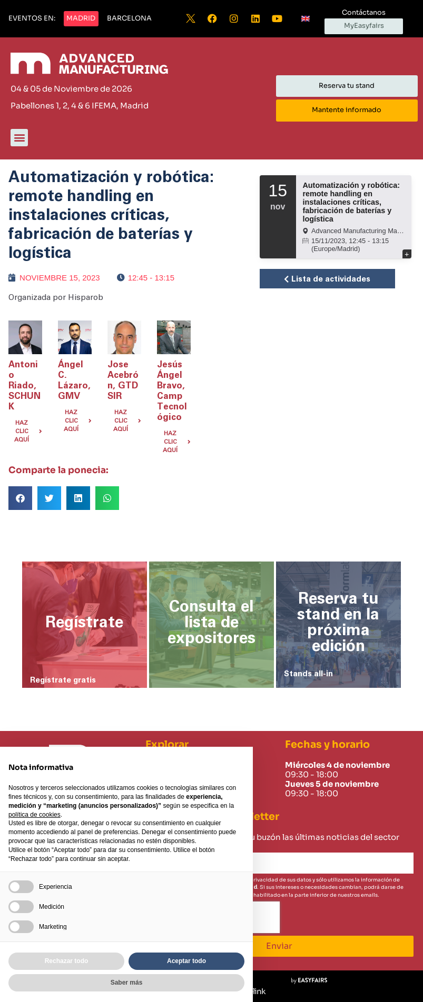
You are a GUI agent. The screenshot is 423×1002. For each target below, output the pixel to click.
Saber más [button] (127, 982)
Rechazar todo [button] (66, 961)
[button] (31, 19)
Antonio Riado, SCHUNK (24, 385)
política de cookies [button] (34, 814)
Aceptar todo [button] (186, 961)
